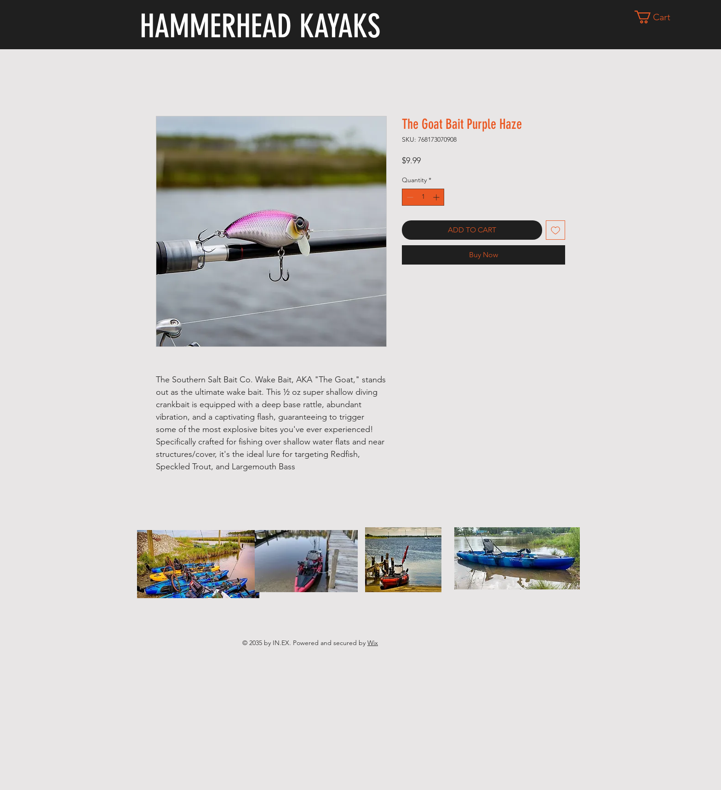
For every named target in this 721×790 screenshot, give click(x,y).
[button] (659, 17)
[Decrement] (409, 197)
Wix (372, 643)
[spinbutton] (423, 197)
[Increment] (437, 197)
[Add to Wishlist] (555, 230)
